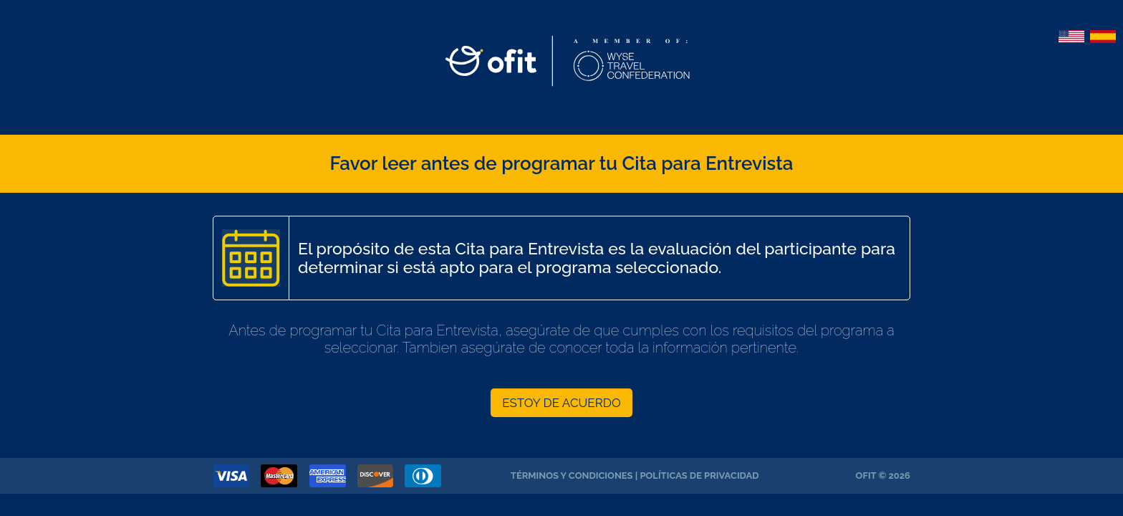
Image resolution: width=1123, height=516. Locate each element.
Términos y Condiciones (572, 475)
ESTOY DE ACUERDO (561, 403)
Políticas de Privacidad (699, 475)
